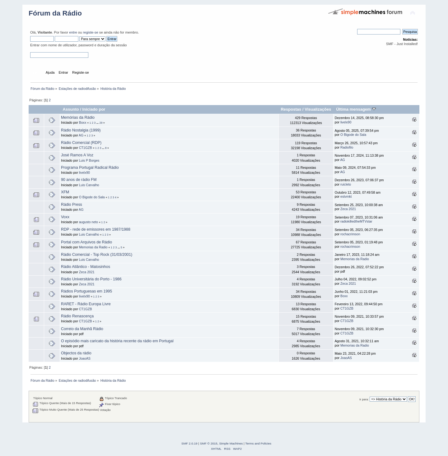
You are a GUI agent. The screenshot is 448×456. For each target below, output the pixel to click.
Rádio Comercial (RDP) (81, 142)
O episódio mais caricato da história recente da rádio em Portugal (117, 341)
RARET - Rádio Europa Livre (86, 304)
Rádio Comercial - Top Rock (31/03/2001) (96, 254)
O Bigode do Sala (353, 134)
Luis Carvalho (89, 185)
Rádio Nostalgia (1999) (81, 130)
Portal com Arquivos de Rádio (86, 242)
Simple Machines (231, 443)
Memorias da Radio (93, 247)
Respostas (291, 109)
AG (81, 135)
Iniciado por (93, 109)
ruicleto (345, 184)
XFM (65, 192)
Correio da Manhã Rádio (82, 329)
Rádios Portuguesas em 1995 (86, 291)
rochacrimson (350, 234)
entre (73, 32)
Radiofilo (346, 147)
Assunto (71, 109)
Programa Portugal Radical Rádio (90, 167)
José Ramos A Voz (77, 155)
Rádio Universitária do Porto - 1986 (91, 279)
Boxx (82, 122)
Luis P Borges (89, 160)
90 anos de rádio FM (78, 179)
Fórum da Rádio (55, 13)
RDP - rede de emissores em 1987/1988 (95, 229)
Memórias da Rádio (78, 117)
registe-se (90, 32)
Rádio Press (71, 204)
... (98, 122)
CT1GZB (85, 148)
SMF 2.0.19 (189, 443)
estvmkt (346, 196)
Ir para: (364, 399)
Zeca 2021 (348, 209)
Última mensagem (356, 109)
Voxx (65, 217)
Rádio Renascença (77, 316)
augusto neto (88, 222)
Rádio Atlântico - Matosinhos (85, 267)
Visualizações (318, 109)
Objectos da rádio (76, 353)
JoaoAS (85, 358)
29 (100, 122)
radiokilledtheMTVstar (356, 221)
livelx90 (345, 122)
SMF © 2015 (208, 443)
